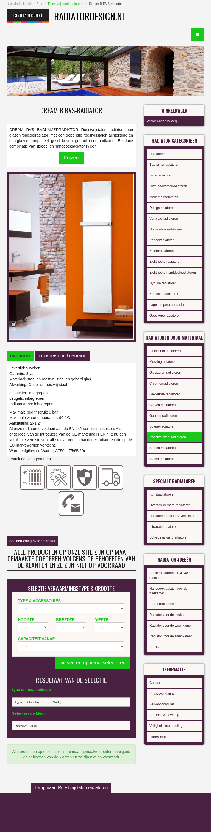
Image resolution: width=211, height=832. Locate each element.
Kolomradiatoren (161, 251)
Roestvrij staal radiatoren (66, 4)
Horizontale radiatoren (165, 229)
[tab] (20, 356)
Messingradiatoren (163, 362)
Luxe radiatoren (160, 175)
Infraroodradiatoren (163, 527)
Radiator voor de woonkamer (170, 625)
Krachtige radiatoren (164, 294)
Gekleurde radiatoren (165, 394)
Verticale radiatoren (163, 219)
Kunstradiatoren (161, 494)
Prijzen (71, 158)
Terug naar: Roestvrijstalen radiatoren (71, 787)
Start (40, 4)
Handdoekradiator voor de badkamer (168, 591)
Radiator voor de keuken (167, 615)
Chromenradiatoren (163, 383)
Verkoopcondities (161, 704)
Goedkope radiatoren (165, 315)
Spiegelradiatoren (162, 426)
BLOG (154, 647)
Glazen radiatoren (162, 405)
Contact (155, 683)
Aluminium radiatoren (165, 351)
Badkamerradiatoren (164, 165)
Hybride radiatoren (163, 283)
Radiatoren (157, 154)
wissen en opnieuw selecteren (93, 662)
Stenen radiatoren (162, 448)
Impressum (157, 736)
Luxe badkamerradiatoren (168, 186)
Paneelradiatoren (161, 240)
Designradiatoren (161, 208)
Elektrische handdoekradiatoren (172, 272)
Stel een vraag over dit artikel (32, 541)
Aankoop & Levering (164, 715)
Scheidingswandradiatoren (168, 537)
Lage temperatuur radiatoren (170, 305)
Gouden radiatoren (163, 416)
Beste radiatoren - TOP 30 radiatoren (168, 575)
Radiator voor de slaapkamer (170, 636)
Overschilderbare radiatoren (169, 505)
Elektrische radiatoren (165, 261)
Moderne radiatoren (163, 197)
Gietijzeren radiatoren (165, 372)
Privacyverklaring (161, 693)
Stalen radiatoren (161, 459)
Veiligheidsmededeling (165, 726)
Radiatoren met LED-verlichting (172, 516)
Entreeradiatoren (161, 604)
